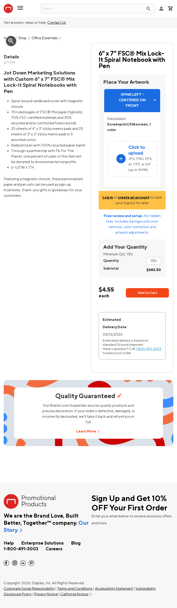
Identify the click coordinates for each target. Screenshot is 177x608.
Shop (22, 38)
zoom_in (11, 41)
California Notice (74, 594)
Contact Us (56, 23)
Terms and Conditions (74, 589)
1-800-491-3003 (148, 349)
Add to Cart (147, 293)
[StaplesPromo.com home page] (8, 8)
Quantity (111, 261)
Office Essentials (45, 38)
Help (9, 543)
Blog (76, 543)
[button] (20, 9)
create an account (133, 197)
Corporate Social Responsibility (29, 589)
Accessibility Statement (114, 589)
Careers (54, 549)
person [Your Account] (161, 8)
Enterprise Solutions (42, 543)
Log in (108, 197)
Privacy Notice (46, 594)
